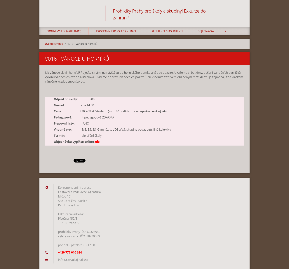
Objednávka (206, 31)
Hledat (240, 10)
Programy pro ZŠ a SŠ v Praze (116, 31)
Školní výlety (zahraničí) (64, 31)
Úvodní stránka (54, 44)
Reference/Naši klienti (167, 31)
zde (97, 142)
